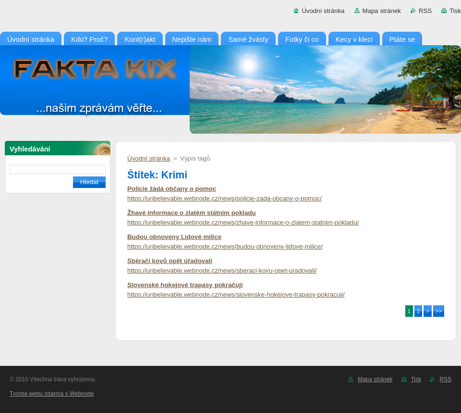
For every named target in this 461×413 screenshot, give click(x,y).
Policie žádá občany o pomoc (171, 188)
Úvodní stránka (323, 10)
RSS (425, 10)
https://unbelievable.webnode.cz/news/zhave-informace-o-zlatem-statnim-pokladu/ (243, 222)
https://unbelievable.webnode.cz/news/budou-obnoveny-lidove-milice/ (225, 246)
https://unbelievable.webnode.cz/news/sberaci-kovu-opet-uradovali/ (222, 270)
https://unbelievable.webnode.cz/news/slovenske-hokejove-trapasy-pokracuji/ (236, 294)
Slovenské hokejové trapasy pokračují (185, 284)
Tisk (455, 10)
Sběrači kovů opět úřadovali (169, 260)
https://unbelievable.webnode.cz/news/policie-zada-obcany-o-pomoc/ (224, 198)
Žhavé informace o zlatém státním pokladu (191, 212)
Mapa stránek (382, 10)
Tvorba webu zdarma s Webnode (52, 393)
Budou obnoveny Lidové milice (174, 236)
